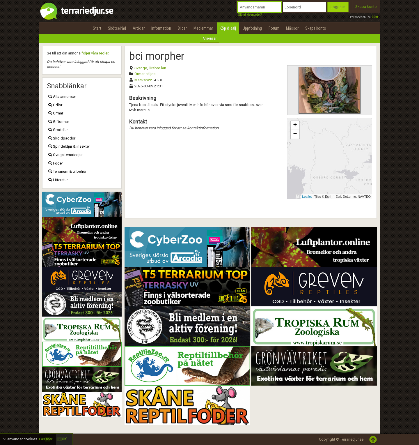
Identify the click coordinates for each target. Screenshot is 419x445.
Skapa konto (366, 6)
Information (161, 28)
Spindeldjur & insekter (69, 146)
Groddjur (58, 130)
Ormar (55, 113)
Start (97, 28)
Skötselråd (117, 28)
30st (375, 17)
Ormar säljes (144, 74)
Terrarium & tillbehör (67, 171)
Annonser (209, 38)
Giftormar (58, 121)
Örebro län (157, 68)
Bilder (182, 28)
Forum (274, 28)
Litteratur (58, 180)
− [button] (295, 134)
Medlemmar (203, 28)
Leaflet (307, 196)
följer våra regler (94, 53)
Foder (55, 163)
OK (64, 439)
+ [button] (295, 125)
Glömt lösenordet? (250, 14)
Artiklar (139, 28)
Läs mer (45, 439)
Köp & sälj (228, 28)
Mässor (292, 28)
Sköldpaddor (61, 138)
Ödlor (55, 105)
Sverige (140, 68)
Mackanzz (143, 80)
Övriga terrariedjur (65, 155)
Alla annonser (62, 96)
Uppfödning (252, 28)
